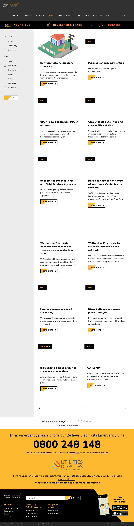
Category (9, 36)
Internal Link (13, 65)
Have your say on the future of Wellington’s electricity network (106, 184)
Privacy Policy (111, 524)
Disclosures (83, 15)
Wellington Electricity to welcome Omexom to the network (104, 247)
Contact (124, 15)
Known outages (53, 510)
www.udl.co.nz (66, 479)
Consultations (8, 511)
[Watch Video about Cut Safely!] (96, 385)
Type (6, 56)
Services (16, 15)
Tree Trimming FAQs (32, 516)
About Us (110, 15)
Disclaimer (124, 524)
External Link (13, 70)
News (50, 15)
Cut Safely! (94, 367)
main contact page (63, 482)
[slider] (84, 421)
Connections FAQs (32, 513)
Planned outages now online (106, 62)
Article (10, 61)
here (78, 452)
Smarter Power (65, 15)
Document (12, 88)
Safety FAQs (30, 510)
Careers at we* (8, 517)
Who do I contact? (54, 513)
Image (10, 74)
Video (10, 79)
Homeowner (13, 50)
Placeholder (12, 83)
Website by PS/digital (47, 524)
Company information (11, 508)
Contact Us (7, 514)
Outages (40, 15)
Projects (97, 15)
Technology (12, 46)
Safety (28, 15)
